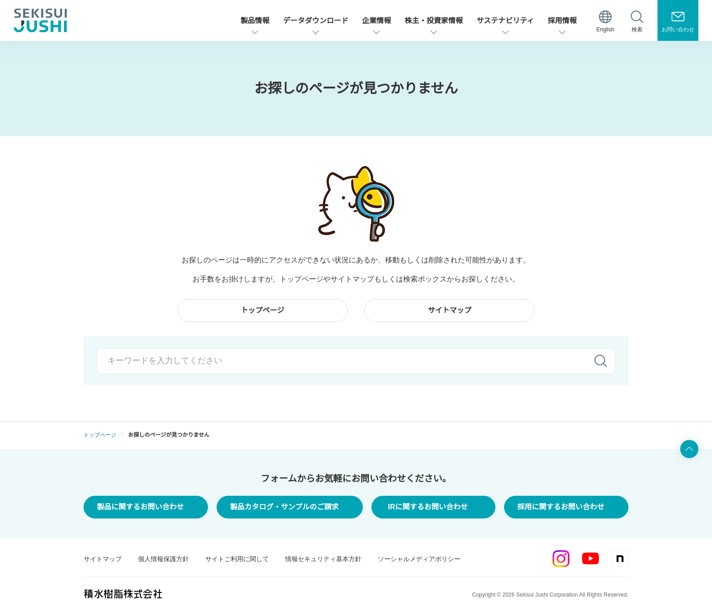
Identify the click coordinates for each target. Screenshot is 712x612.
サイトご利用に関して (237, 559)
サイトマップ (103, 559)
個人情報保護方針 (163, 559)
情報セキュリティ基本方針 (323, 559)
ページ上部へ (689, 449)
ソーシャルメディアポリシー (419, 559)
